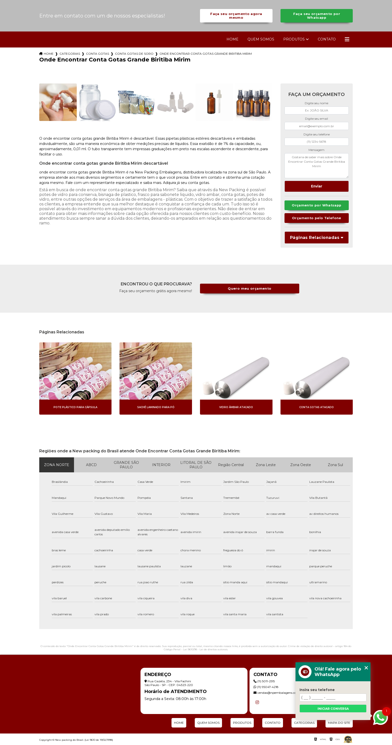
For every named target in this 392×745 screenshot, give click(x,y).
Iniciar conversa (333, 709)
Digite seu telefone (317, 134)
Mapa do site (339, 723)
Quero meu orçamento (249, 288)
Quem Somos (261, 39)
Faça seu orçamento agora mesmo (236, 15)
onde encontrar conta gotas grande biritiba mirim (206, 53)
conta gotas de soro (134, 53)
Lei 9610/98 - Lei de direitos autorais (205, 649)
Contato (327, 39)
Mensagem (316, 150)
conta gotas (97, 53)
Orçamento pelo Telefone (316, 218)
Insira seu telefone (317, 690)
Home (232, 39)
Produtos (294, 39)
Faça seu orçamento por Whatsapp (316, 15)
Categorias (70, 53)
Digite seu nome (316, 103)
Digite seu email (316, 118)
